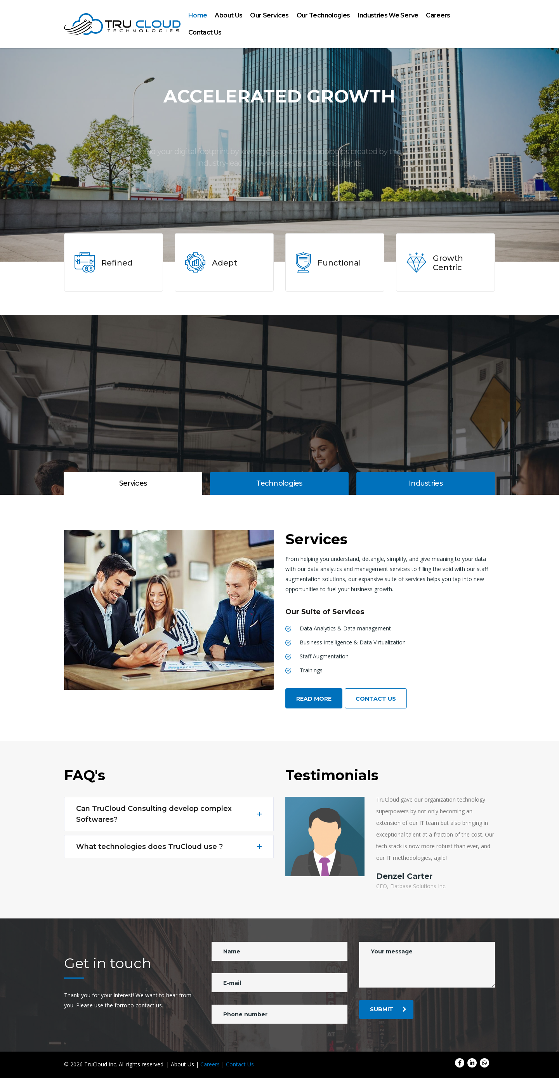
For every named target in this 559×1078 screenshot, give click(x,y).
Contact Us (205, 32)
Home (197, 15)
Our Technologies (323, 15)
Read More (314, 698)
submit (388, 1009)
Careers (438, 15)
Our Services (269, 15)
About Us (228, 15)
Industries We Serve (388, 15)
